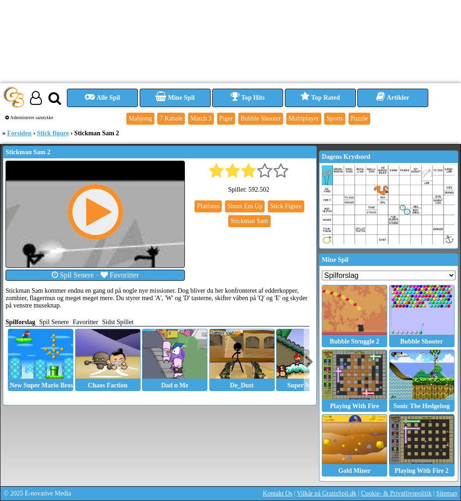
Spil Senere (73, 275)
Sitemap (446, 493)
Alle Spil (102, 97)
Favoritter (119, 275)
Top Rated (320, 97)
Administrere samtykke (29, 117)
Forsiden (19, 133)
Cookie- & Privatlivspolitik (396, 493)
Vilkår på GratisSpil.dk (326, 493)
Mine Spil (175, 97)
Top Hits (247, 97)
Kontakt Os (277, 493)
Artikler (392, 97)
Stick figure (53, 133)
